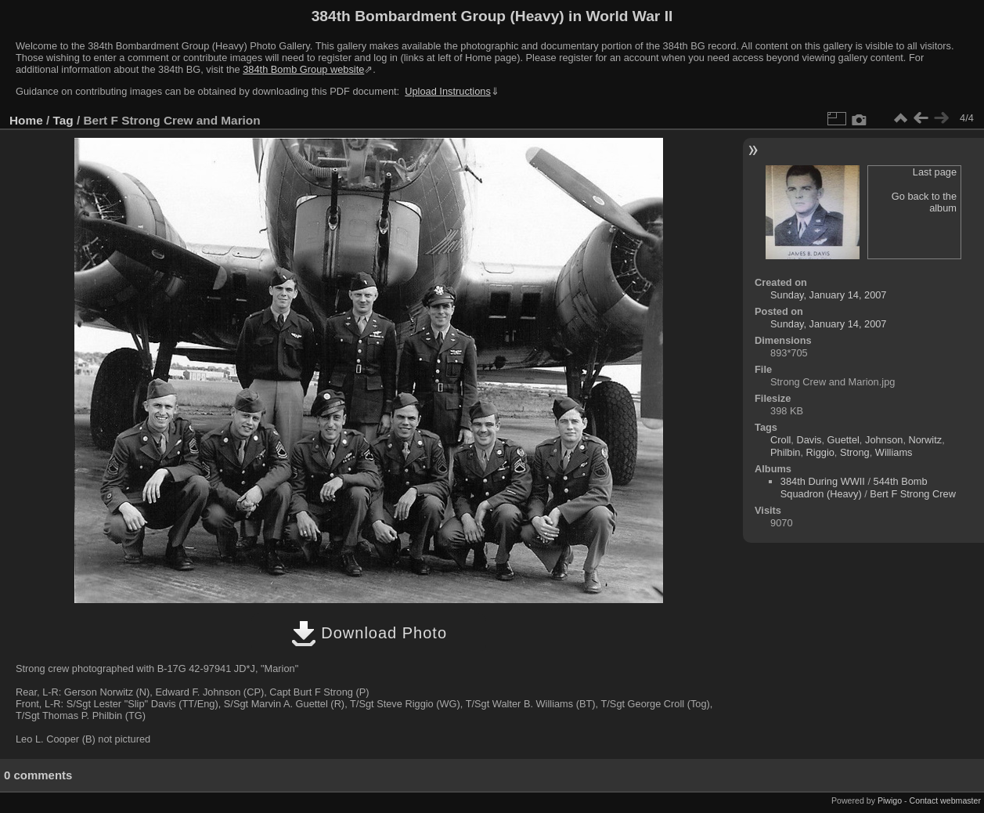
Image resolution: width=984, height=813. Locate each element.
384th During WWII (822, 481)
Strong (855, 452)
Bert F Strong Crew (913, 494)
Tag (63, 120)
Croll (780, 440)
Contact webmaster (945, 800)
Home (26, 120)
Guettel (843, 440)
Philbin (785, 452)
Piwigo (890, 800)
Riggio (820, 452)
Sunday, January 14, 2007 (828, 295)
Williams (894, 452)
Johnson (884, 440)
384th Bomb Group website (303, 69)
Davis (808, 440)
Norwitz (926, 440)
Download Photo (369, 632)
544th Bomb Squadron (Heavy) (854, 487)
